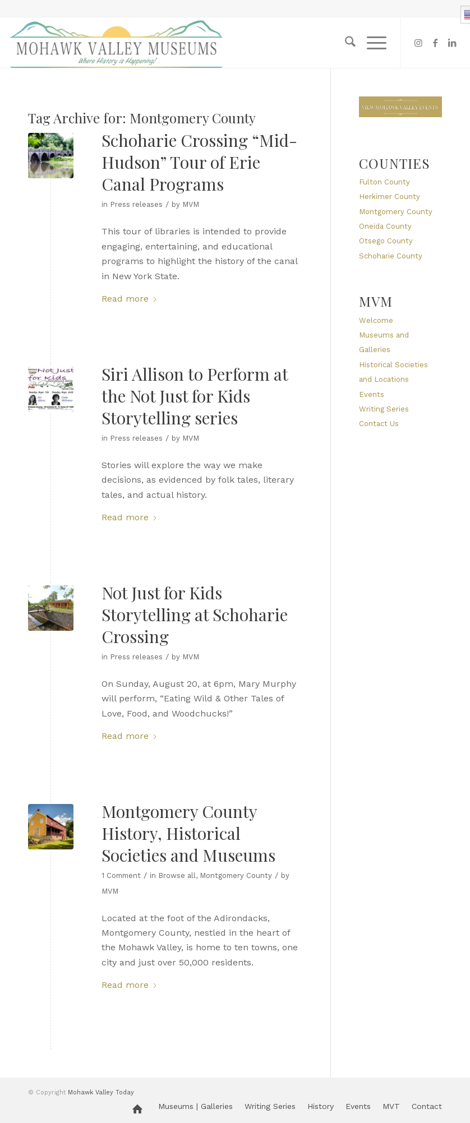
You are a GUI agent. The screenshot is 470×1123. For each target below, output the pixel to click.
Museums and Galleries (384, 342)
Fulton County (384, 182)
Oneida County (385, 226)
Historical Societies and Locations (393, 372)
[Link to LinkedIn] (452, 42)
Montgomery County (236, 875)
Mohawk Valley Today (101, 1092)
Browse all (177, 875)
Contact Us (379, 423)
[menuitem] (345, 42)
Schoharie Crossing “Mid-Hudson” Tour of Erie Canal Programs (199, 162)
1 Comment (121, 875)
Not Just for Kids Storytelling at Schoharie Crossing (195, 614)
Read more (130, 298)
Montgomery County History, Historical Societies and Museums (188, 833)
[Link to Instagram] (418, 42)
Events (371, 394)
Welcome (376, 320)
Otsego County (386, 241)
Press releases (136, 204)
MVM (190, 204)
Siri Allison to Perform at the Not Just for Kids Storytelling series (195, 396)
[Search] (345, 42)
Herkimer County (389, 196)
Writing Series (384, 409)
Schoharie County (390, 256)
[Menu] (371, 42)
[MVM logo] (116, 42)
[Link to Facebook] (435, 42)
